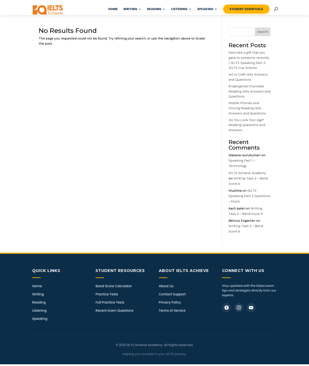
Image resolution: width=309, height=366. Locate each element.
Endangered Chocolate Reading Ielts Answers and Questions (249, 91)
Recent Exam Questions (114, 310)
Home (37, 286)
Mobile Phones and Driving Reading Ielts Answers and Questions (247, 108)
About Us (166, 286)
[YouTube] (251, 307)
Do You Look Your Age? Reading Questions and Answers (247, 125)
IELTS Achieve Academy (247, 173)
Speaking (205, 9)
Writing (38, 294)
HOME (113, 9)
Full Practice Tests (109, 302)
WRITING (130, 9)
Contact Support (172, 294)
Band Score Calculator (113, 286)
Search (262, 32)
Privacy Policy (170, 302)
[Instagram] (238, 307)
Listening (39, 310)
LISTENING (179, 9)
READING (154, 9)
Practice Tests (106, 294)
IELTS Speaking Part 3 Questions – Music (249, 196)
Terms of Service (172, 310)
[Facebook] (226, 307)
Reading (39, 302)
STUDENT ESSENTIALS (246, 9)
